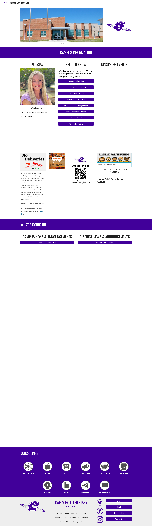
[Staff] (119, 507)
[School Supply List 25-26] (76, 87)
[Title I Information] (76, 124)
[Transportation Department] (76, 99)
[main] (76, 52)
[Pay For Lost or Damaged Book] (76, 105)
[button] (149, 2)
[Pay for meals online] (76, 118)
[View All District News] (105, 242)
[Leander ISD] (119, 513)
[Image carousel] (61, 26)
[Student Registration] (76, 81)
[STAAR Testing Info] (76, 93)
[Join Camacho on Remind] (76, 111)
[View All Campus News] (47, 242)
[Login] (119, 501)
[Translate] (119, 519)
